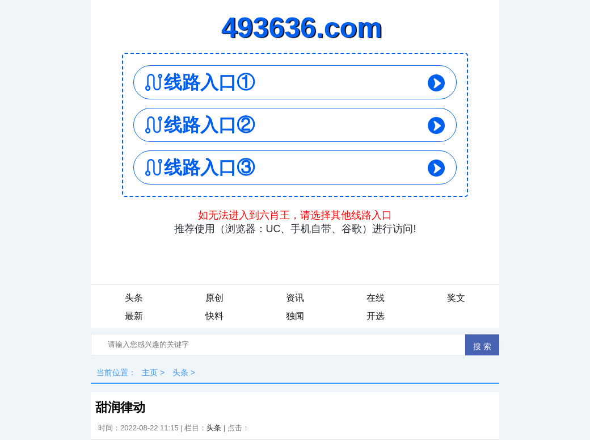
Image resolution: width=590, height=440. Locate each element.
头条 (134, 298)
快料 (214, 316)
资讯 (295, 298)
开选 (375, 316)
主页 (150, 372)
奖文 (456, 298)
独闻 (295, 316)
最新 (134, 316)
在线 (375, 298)
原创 (214, 298)
